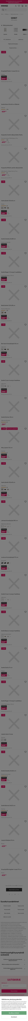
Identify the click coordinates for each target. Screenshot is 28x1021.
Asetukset (14, 1017)
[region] (14, 1008)
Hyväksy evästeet (14, 1013)
